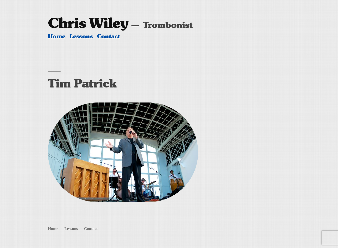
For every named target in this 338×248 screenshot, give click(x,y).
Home (56, 36)
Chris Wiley (88, 23)
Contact (108, 36)
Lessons (81, 36)
